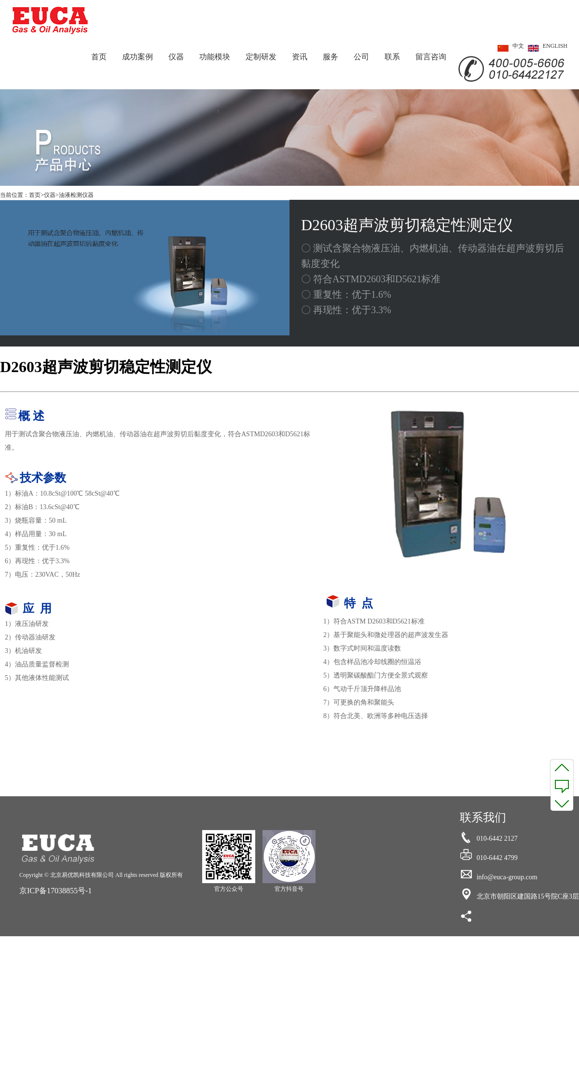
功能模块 (214, 57)
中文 (509, 48)
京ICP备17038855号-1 (55, 891)
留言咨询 (430, 57)
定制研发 (261, 57)
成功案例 (137, 57)
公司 (361, 57)
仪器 (176, 57)
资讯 (299, 57)
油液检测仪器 (76, 195)
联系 (392, 57)
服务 (330, 57)
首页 (99, 57)
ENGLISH (545, 48)
